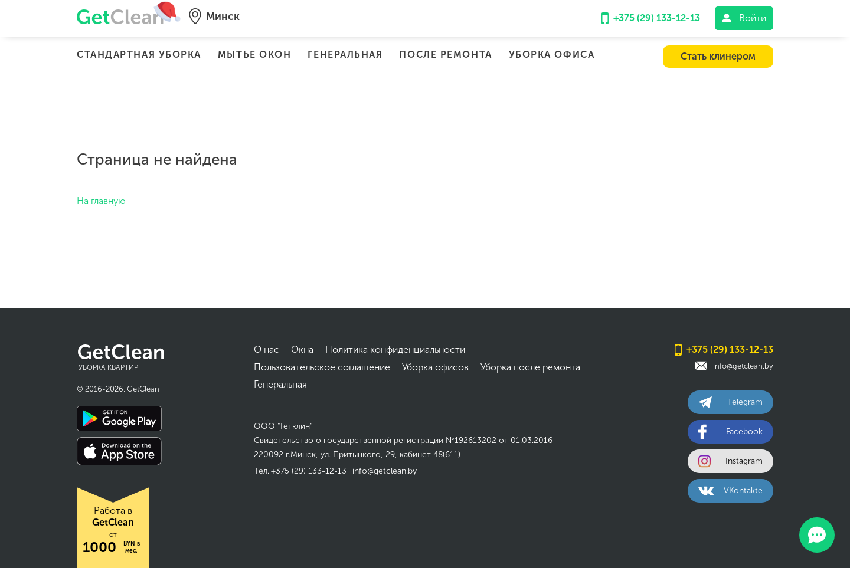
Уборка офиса (552, 54)
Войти (744, 18)
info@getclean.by (384, 471)
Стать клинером (718, 56)
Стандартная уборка (139, 54)
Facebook (730, 431)
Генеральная (345, 54)
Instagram (730, 461)
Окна (302, 349)
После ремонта (445, 54)
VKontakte (730, 490)
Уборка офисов (435, 367)
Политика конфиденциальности (395, 349)
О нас (266, 349)
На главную (101, 200)
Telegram (730, 402)
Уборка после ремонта (530, 367)
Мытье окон (255, 54)
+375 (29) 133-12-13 (650, 18)
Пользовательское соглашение (322, 367)
